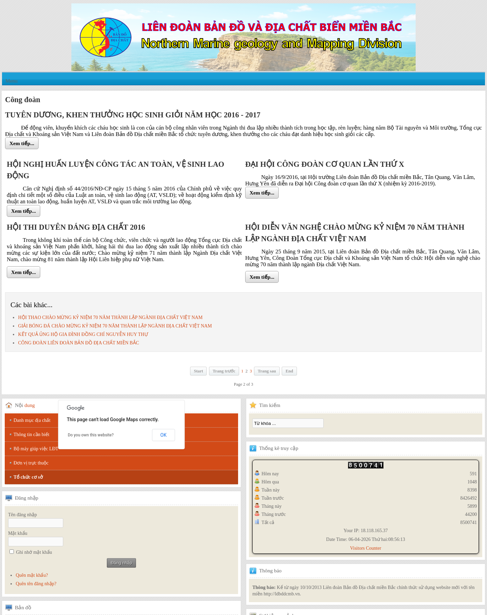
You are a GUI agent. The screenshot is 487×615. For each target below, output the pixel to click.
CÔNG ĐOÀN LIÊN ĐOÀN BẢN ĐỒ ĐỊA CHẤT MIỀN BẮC (78, 342)
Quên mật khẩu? (32, 575)
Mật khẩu (17, 533)
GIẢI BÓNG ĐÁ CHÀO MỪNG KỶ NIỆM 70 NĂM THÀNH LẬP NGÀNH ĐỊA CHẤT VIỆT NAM (115, 325)
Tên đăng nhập (22, 514)
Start (198, 371)
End (289, 371)
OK (163, 435)
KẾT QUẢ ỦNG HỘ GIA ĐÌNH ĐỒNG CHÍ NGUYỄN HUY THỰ (83, 334)
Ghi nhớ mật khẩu (34, 552)
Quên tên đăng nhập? (36, 583)
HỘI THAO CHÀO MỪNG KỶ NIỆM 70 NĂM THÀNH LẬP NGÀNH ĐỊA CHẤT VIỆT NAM (110, 317)
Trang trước (224, 371)
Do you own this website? (91, 435)
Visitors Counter (365, 548)
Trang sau (267, 371)
